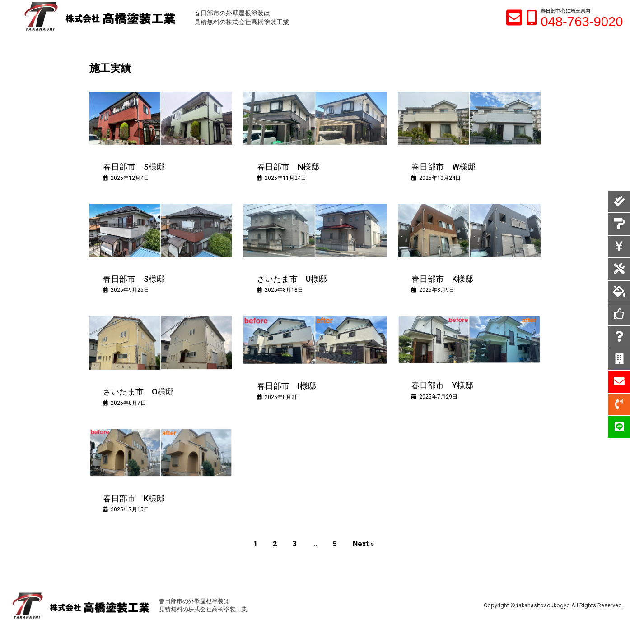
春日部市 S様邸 (134, 166)
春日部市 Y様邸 (442, 385)
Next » (363, 544)
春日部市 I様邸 (286, 385)
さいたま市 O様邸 (138, 391)
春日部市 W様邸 (443, 166)
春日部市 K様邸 (442, 279)
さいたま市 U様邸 (292, 279)
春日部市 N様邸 (288, 166)
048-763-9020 (582, 21)
